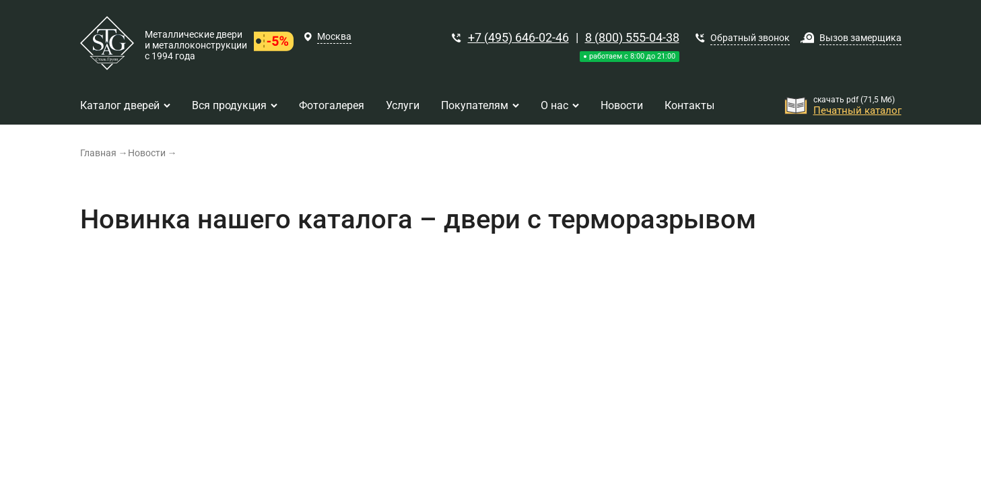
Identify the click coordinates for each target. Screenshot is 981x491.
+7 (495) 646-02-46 (518, 37)
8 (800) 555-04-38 (632, 37)
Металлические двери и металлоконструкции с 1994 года (196, 45)
